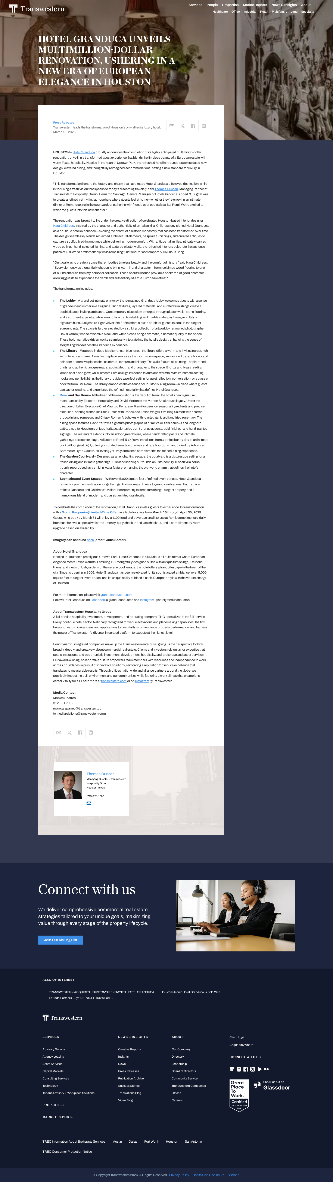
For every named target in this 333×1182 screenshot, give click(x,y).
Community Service (185, 1078)
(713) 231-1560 (95, 796)
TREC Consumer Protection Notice (67, 1151)
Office (232, 11)
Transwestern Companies (189, 1085)
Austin (117, 1141)
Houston (172, 1141)
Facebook (97, 600)
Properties (227, 5)
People (208, 5)
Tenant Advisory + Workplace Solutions (68, 1093)
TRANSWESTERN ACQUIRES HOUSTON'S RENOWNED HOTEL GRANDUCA (101, 992)
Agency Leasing (53, 1056)
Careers (177, 1100)
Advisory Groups (54, 1049)
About (302, 5)
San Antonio (193, 1141)
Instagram (147, 600)
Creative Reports (129, 1049)
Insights (123, 1056)
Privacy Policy (179, 1175)
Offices (176, 1093)
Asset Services (52, 1064)
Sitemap (233, 1175)
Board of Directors (184, 1071)
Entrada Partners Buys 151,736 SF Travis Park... (81, 998)
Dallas (133, 1141)
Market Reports (252, 5)
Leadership (179, 1064)
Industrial (246, 11)
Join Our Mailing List (60, 940)
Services (192, 5)
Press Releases (63, 122)
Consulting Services (56, 1078)
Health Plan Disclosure (208, 1175)
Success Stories (129, 1085)
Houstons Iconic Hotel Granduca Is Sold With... (192, 992)
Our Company (181, 1049)
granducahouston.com (116, 594)
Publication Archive (131, 1078)
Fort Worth (151, 1141)
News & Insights (280, 5)
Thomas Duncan (166, 189)
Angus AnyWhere (241, 1044)
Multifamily (276, 11)
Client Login (237, 1037)
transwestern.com (114, 681)
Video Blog (125, 1100)
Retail (261, 11)
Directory (178, 1056)
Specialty (304, 11)
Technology (50, 1085)
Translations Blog (129, 1093)
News (122, 1064)
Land (290, 11)
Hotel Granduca (84, 152)
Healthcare (216, 11)
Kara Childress (63, 225)
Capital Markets (53, 1071)
